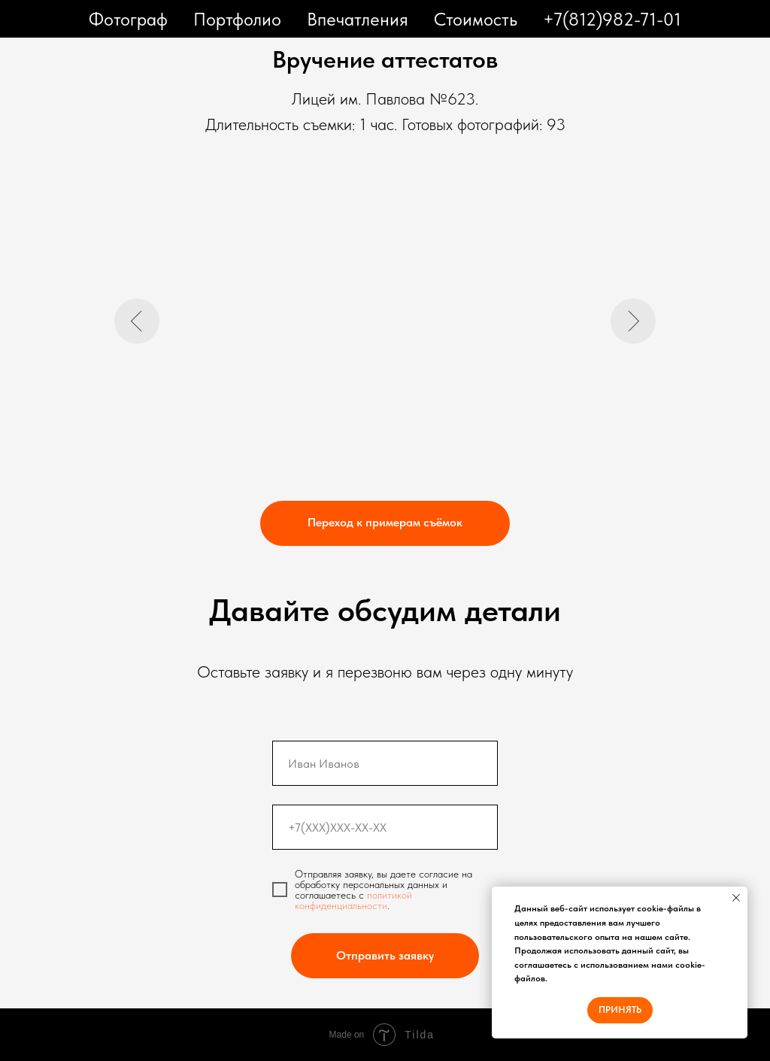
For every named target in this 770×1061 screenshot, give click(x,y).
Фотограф (128, 19)
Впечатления (357, 19)
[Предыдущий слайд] (136, 321)
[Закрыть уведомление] (736, 897)
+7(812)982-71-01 (612, 19)
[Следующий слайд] (633, 321)
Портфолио (237, 19)
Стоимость (475, 19)
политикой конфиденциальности (353, 900)
